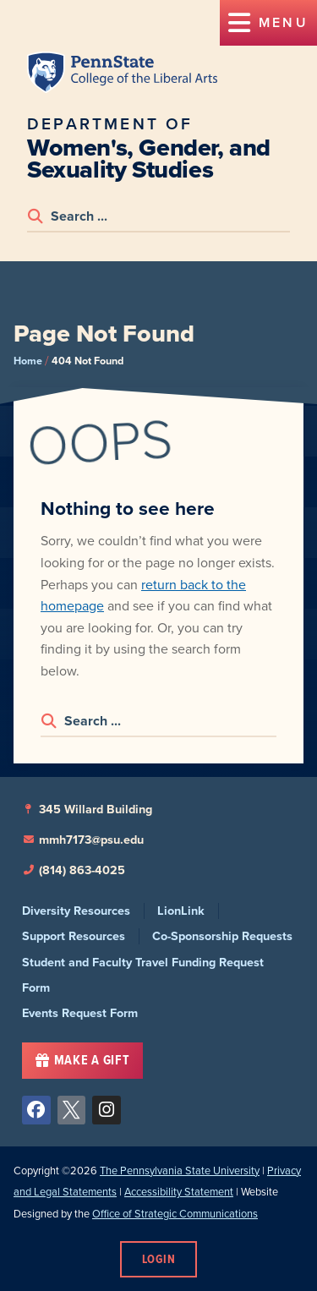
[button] (268, 23)
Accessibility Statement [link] (178, 1192)
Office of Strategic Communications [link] (175, 1214)
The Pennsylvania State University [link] (180, 1170)
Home (28, 360)
